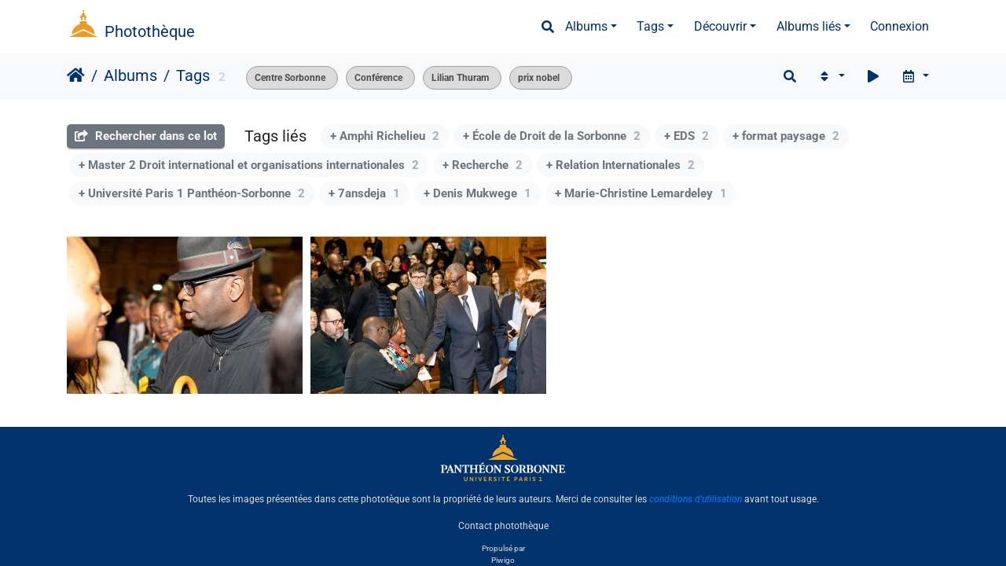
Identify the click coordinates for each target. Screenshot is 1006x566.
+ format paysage (785, 136)
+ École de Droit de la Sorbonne (552, 136)
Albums (586, 26)
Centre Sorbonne (290, 77)
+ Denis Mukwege (477, 193)
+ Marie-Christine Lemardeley (641, 193)
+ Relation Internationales (620, 165)
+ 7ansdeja (364, 193)
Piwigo (503, 560)
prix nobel (539, 77)
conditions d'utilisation (695, 499)
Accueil (76, 75)
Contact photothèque (503, 525)
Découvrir (720, 26)
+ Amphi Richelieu (384, 136)
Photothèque (150, 31)
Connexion (899, 26)
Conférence (378, 77)
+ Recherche (482, 165)
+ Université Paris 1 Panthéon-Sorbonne (192, 193)
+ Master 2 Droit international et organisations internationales (249, 165)
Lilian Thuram (460, 77)
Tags (650, 26)
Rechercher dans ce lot (146, 136)
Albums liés (809, 26)
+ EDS (686, 136)
